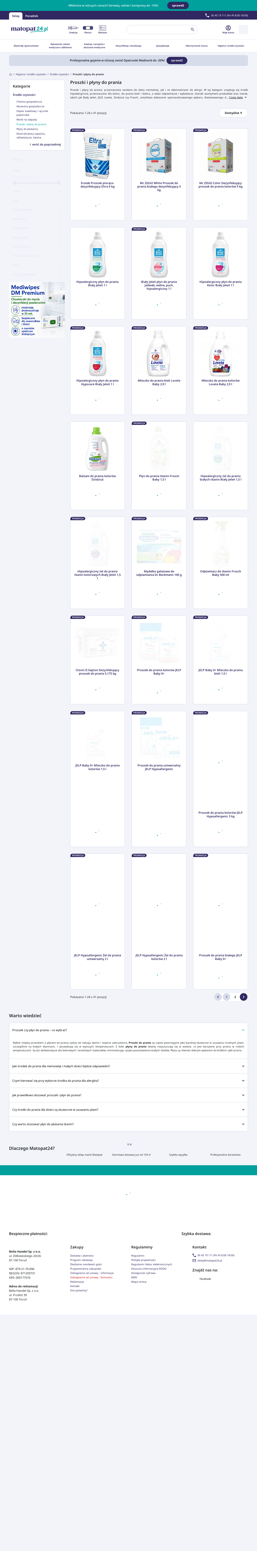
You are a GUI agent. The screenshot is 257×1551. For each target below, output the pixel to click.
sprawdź (178, 5)
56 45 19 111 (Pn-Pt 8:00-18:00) (213, 1397)
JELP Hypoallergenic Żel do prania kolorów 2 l (159, 1098)
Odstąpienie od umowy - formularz (91, 1419)
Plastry (88, 29)
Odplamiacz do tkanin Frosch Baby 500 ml (220, 667)
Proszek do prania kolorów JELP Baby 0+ (159, 813)
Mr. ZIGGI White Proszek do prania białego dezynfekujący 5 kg (159, 186)
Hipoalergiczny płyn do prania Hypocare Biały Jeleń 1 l (97, 382)
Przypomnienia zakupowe (85, 1410)
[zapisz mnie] (186, 1331)
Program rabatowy (81, 1402)
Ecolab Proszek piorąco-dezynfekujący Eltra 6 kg (98, 184)
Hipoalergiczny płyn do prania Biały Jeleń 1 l (97, 283)
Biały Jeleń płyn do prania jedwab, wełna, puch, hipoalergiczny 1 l (159, 285)
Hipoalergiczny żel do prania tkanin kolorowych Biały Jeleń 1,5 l (97, 669)
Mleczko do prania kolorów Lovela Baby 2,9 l (221, 382)
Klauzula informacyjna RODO (149, 1410)
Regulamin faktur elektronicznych (151, 1406)
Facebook (201, 1420)
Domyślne (232, 113)
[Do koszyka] (116, 212)
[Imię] (79, 1331)
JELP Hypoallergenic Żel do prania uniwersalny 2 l (97, 1098)
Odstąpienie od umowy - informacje (92, 1415)
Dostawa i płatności (82, 1397)
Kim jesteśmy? (78, 1432)
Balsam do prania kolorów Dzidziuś (97, 477)
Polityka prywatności (143, 1402)
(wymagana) (130, 1345)
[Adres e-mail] (136, 1331)
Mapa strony (138, 1423)
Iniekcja (73, 29)
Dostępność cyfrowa (143, 1415)
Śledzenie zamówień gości (86, 1406)
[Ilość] (88, 212)
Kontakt (74, 1428)
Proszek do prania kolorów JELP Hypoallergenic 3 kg (221, 956)
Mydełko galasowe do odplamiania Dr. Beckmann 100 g (159, 667)
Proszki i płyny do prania (96, 82)
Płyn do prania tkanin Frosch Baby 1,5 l (159, 524)
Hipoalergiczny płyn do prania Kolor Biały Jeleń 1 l (220, 283)
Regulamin (137, 1397)
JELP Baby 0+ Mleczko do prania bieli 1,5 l (221, 813)
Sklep (16, 16)
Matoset (102, 29)
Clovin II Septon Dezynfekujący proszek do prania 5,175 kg (97, 813)
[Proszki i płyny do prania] (88, 74)
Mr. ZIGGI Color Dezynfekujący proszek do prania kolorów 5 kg (221, 184)
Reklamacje (77, 1423)
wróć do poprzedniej (45, 144)
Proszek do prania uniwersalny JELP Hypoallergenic (159, 956)
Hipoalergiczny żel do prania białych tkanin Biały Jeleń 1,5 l (220, 524)
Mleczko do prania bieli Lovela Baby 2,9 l (159, 382)
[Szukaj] (159, 29)
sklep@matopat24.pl (207, 1402)
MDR (134, 1419)
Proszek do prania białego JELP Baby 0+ (220, 1098)
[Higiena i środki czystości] (31, 74)
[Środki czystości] (59, 74)
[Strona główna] (10, 74)
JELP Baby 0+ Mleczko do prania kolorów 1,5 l (97, 956)
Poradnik (31, 16)
